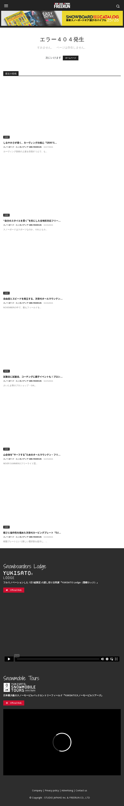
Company (37, 790)
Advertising (67, 790)
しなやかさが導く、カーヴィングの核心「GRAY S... (30, 142)
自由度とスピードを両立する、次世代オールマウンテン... (33, 298)
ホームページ (70, 58)
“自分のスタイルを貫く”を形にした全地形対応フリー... (32, 220)
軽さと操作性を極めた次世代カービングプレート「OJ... (32, 532)
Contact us (81, 790)
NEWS (6, 371)
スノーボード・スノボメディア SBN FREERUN (22, 147)
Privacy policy (52, 790)
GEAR (6, 137)
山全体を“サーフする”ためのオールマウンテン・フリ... (32, 454)
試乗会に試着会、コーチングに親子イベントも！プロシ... (33, 376)
